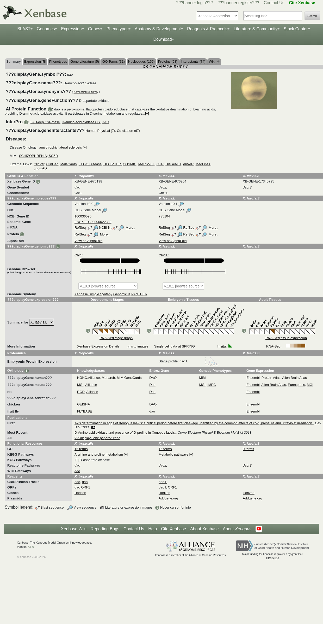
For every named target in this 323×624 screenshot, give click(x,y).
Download (162, 39)
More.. (130, 227)
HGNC (82, 378)
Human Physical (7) (100, 131)
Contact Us (274, 3)
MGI (80, 385)
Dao (152, 385)
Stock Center (296, 29)
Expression (71, 29)
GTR (160, 164)
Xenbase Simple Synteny (93, 294)
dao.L (199, 361)
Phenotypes (118, 29)
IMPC (211, 385)
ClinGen (52, 164)
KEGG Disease (90, 164)
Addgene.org (168, 498)
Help (152, 529)
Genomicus (122, 294)
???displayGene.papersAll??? (97, 438)
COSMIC (129, 164)
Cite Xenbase (173, 529)
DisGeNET (173, 164)
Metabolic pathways (174, 454)
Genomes (46, 29)
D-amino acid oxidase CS (81, 122)
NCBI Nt (105, 227)
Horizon (80, 493)
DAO (105, 122)
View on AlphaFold (88, 241)
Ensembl (253, 378)
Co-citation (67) (128, 131)
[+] (147, 113)
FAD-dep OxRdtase (45, 122)
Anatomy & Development (158, 29)
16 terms (165, 449)
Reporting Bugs (105, 529)
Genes (94, 29)
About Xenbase (204, 529)
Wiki (214, 61)
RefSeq (80, 227)
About (237, 529)
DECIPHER (112, 164)
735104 (164, 216)
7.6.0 (30, 546)
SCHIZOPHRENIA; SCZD (38, 156)
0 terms (248, 449)
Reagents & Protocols (207, 29)
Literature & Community (255, 29)
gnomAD (40, 168)
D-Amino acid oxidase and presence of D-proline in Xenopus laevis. (125, 432)
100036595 (82, 216)
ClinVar (39, 164)
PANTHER (139, 294)
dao (152, 411)
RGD (81, 392)
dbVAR (188, 164)
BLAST (23, 29)
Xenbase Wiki (73, 529)
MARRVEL (146, 164)
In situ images (137, 346)
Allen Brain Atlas (294, 378)
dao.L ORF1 (168, 487)
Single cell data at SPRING (174, 346)
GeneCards (132, 378)
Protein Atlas (271, 378)
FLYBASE (84, 411)
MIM (120, 378)
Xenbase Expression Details (98, 346)
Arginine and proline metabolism (99, 454)
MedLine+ (203, 164)
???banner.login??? (194, 3)
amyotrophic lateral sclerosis (60, 147)
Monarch (108, 378)
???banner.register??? (238, 3)
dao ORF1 (82, 487)
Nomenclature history (86, 92)
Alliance (94, 378)
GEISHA (83, 404)
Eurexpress (296, 385)
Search (312, 15)
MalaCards (68, 164)
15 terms (81, 449)
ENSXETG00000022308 (92, 222)
